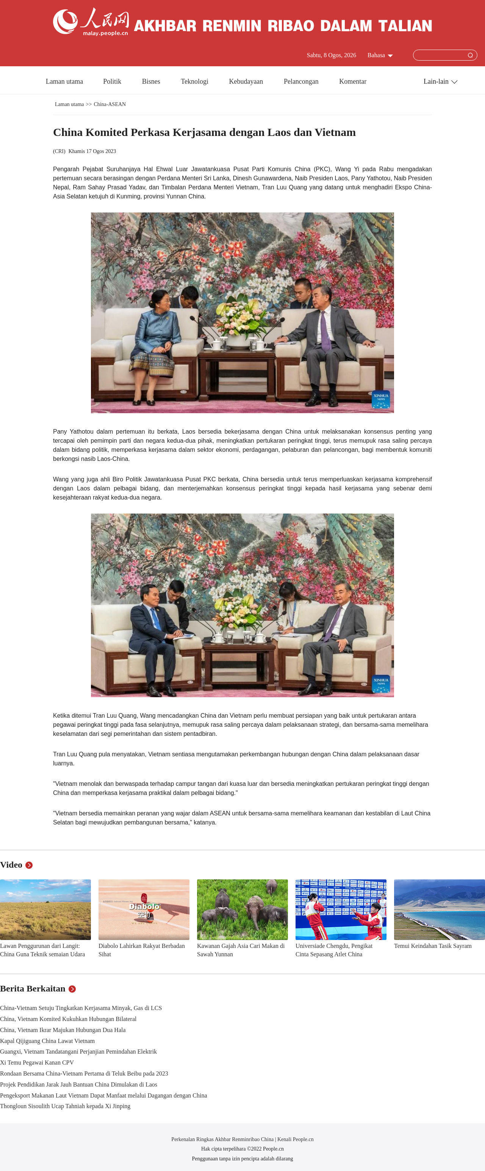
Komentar (352, 81)
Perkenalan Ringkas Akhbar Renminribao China (223, 1139)
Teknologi (195, 81)
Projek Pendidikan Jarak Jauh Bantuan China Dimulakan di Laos (78, 1084)
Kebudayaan (246, 81)
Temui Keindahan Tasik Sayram (433, 946)
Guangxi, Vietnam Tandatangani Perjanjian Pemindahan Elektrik (78, 1051)
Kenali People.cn (295, 1139)
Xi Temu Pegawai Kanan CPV (37, 1062)
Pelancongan (302, 81)
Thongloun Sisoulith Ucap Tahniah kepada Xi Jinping (65, 1106)
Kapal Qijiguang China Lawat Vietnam (47, 1041)
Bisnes (152, 81)
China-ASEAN (110, 104)
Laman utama (64, 81)
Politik (113, 81)
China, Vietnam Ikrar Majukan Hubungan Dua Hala (63, 1030)
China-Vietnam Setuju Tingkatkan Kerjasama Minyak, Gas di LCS (81, 1008)
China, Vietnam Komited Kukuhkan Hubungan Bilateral (68, 1019)
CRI (59, 151)
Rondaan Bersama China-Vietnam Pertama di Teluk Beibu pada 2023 (84, 1073)
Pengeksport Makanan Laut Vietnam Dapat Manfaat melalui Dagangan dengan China (103, 1095)
